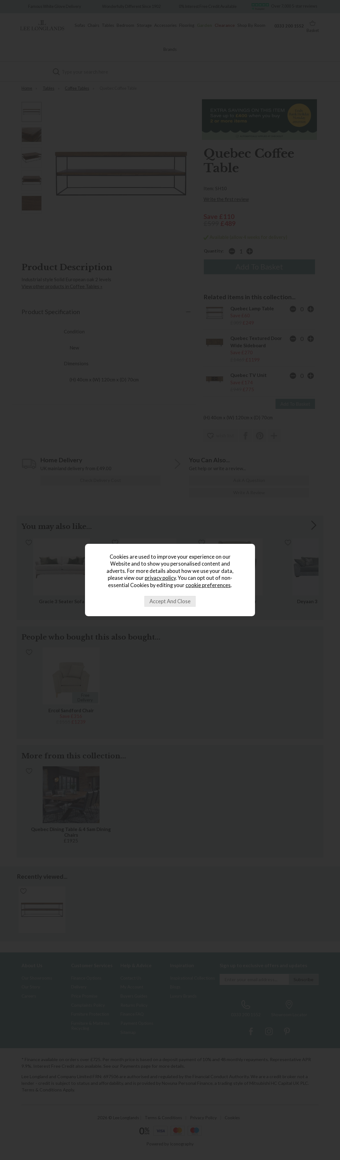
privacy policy (160, 578)
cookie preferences (208, 585)
